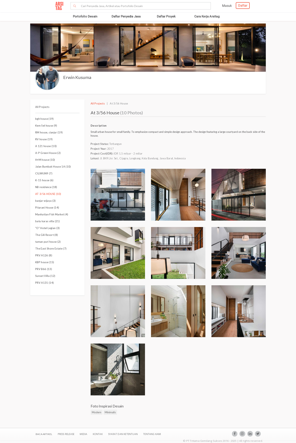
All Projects (42, 106)
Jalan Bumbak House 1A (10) (53, 166)
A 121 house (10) (46, 146)
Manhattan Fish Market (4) (51, 214)
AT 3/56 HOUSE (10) (48, 193)
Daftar (242, 5)
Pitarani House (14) (47, 207)
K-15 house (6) (44, 180)
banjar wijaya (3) (45, 200)
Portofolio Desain (85, 16)
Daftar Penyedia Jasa (126, 16)
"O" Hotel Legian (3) (47, 228)
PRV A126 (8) (43, 255)
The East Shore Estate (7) (50, 248)
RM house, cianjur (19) (49, 132)
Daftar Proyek (166, 16)
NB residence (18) (46, 187)
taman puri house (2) (48, 241)
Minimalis (110, 412)
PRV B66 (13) (43, 269)
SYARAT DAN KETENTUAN (123, 434)
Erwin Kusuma (77, 77)
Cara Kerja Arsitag (206, 16)
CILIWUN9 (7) (43, 173)
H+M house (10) (45, 159)
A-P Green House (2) (48, 152)
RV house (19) (44, 139)
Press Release (66, 434)
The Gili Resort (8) (46, 234)
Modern (96, 412)
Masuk (227, 6)
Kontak (98, 434)
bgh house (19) (44, 118)
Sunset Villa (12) (45, 275)
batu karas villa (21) (47, 221)
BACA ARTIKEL (44, 434)
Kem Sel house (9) (46, 125)
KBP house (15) (44, 262)
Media (84, 434)
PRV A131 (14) (44, 282)
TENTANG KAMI (152, 434)
